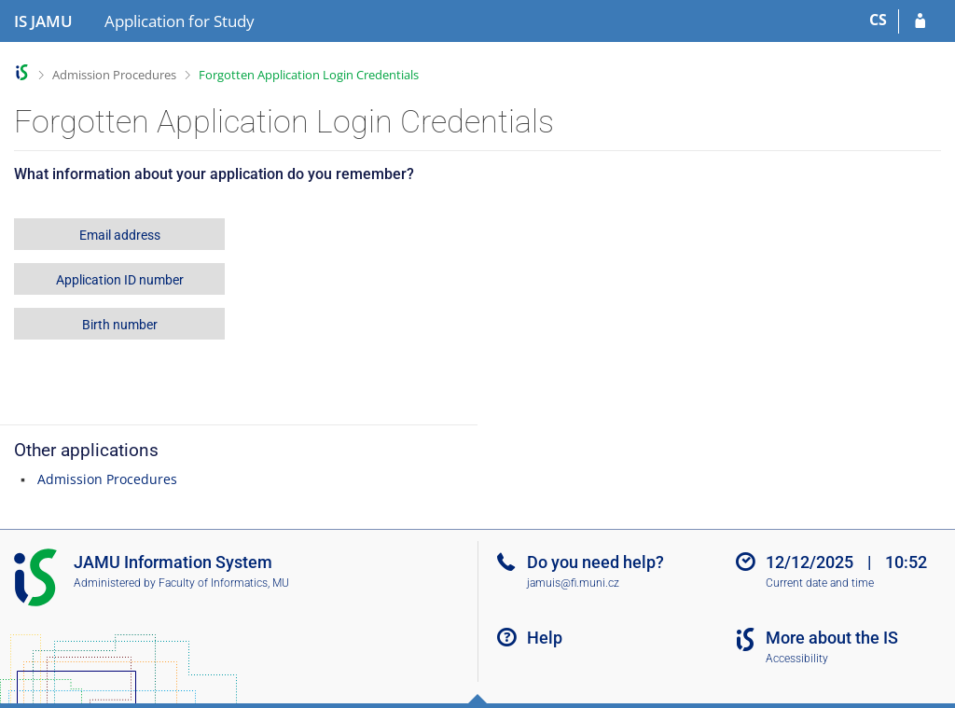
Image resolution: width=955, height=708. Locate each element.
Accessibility (797, 658)
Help (544, 637)
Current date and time (820, 583)
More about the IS (832, 637)
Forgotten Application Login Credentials (309, 74)
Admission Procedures (114, 74)
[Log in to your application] (920, 21)
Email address (119, 235)
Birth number (120, 324)
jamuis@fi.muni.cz (573, 583)
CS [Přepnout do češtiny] (878, 19)
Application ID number (120, 279)
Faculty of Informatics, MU (224, 583)
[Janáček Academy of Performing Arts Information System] (43, 21)
